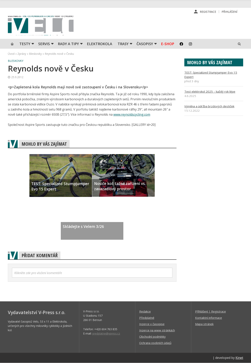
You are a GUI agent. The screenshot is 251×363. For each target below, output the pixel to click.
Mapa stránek (204, 324)
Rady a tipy (68, 44)
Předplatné (146, 318)
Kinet (239, 358)
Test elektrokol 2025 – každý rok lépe (209, 92)
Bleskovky (35, 54)
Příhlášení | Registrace (210, 312)
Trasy (123, 44)
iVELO (41, 26)
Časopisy (144, 44)
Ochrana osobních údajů (155, 343)
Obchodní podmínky (152, 337)
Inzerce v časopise (152, 324)
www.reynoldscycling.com (131, 115)
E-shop (167, 44)
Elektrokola (99, 44)
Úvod (11, 54)
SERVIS (44, 44)
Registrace (208, 12)
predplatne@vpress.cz (106, 334)
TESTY (24, 44)
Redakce (145, 312)
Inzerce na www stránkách (157, 330)
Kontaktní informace (208, 318)
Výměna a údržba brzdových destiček (209, 107)
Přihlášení (229, 12)
